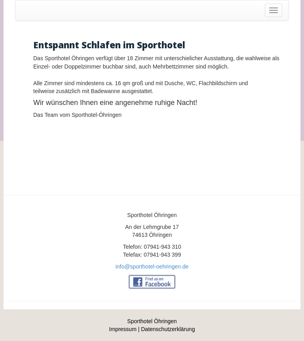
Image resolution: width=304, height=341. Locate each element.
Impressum (123, 329)
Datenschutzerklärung (168, 329)
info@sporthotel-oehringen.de (152, 266)
